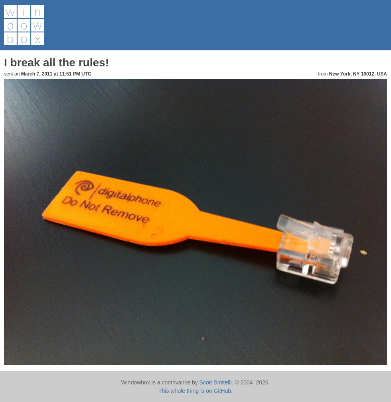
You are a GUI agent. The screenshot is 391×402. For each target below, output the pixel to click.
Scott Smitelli (215, 382)
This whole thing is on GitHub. (195, 391)
